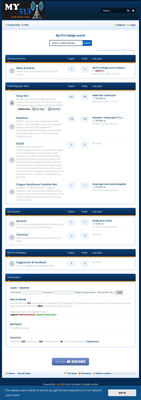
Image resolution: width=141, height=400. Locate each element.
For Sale (38, 109)
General (21, 221)
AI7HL (98, 223)
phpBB (58, 384)
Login (13, 287)
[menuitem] (25, 25)
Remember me (106, 292)
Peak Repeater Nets (18, 86)
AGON (20, 143)
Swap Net (22, 96)
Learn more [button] (12, 395)
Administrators (27, 314)
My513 (98, 70)
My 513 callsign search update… (109, 67)
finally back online (102, 220)
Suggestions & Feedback (31, 262)
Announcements (16, 58)
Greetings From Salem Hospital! (109, 184)
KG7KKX (99, 187)
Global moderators (46, 314)
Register (24, 287)
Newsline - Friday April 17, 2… (108, 117)
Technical (22, 234)
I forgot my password (84, 292)
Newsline (22, 118)
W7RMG (99, 98)
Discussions (13, 211)
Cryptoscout (92, 341)
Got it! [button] (122, 392)
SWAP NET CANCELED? (104, 95)
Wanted (54, 109)
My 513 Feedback (16, 252)
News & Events (25, 68)
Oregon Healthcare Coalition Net (36, 184)
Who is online (18, 299)
